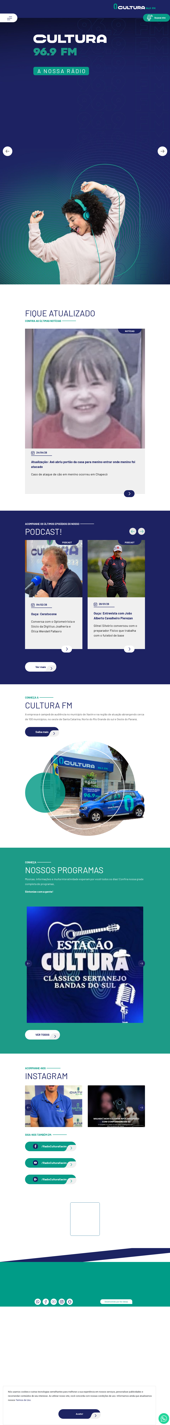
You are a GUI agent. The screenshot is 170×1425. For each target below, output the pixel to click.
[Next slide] (162, 151)
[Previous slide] (28, 963)
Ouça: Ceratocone (44, 614)
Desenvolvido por (116, 1302)
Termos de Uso (23, 1400)
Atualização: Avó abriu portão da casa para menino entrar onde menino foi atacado (83, 464)
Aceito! (88, 1414)
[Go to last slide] (7, 151)
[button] (156, 18)
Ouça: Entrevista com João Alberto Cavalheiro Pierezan (113, 615)
